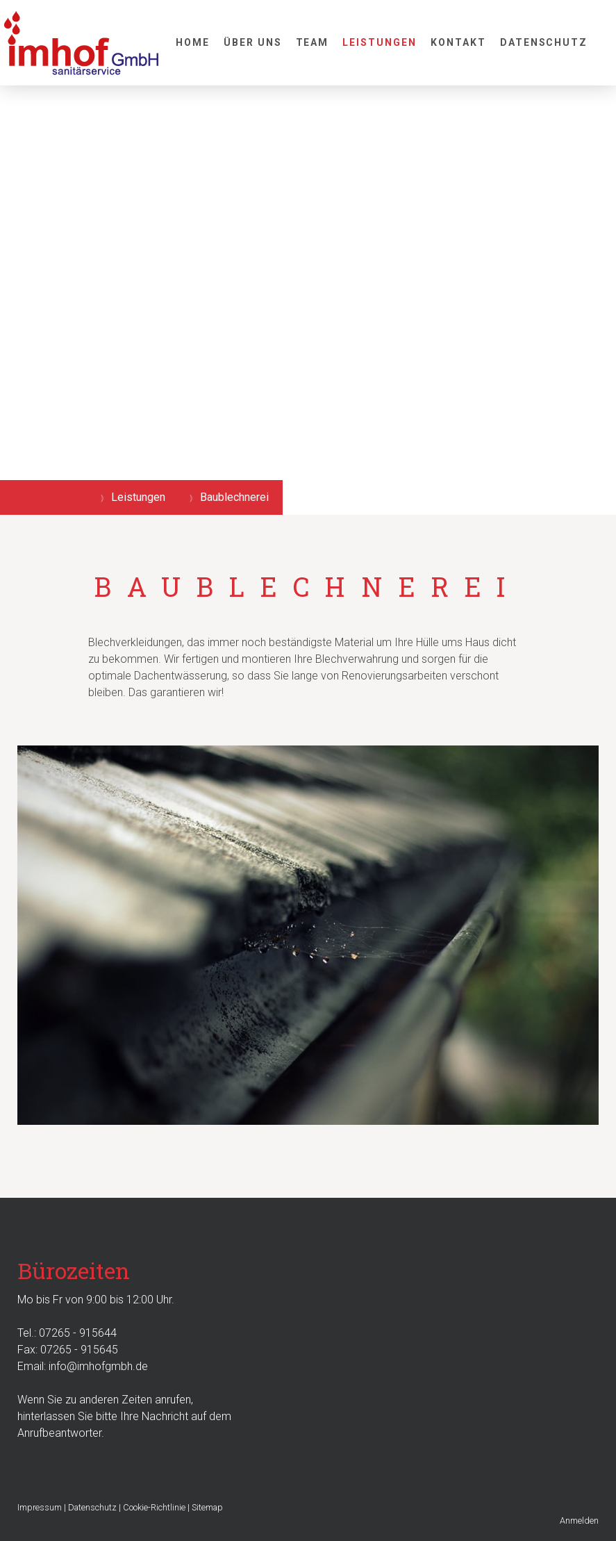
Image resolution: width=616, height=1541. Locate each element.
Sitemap (207, 1507)
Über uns (253, 42)
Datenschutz (544, 42)
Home (193, 42)
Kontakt (458, 42)
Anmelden (579, 1520)
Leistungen (379, 42)
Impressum (39, 1507)
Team (312, 42)
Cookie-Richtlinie (154, 1507)
